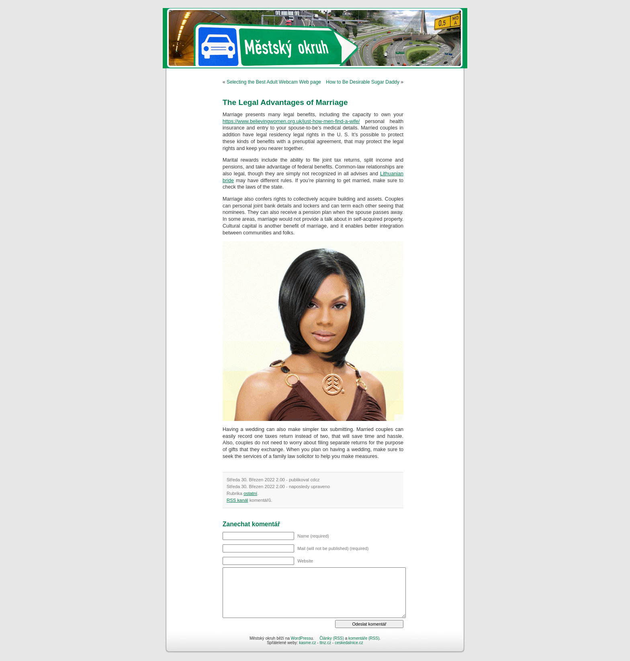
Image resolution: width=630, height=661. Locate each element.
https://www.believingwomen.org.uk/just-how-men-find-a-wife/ (291, 121)
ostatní (250, 493)
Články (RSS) (331, 638)
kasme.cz (307, 642)
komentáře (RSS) (363, 638)
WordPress (301, 638)
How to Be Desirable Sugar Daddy (362, 82)
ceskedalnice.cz (349, 642)
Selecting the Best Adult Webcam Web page (274, 82)
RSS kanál (237, 500)
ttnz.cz (325, 642)
